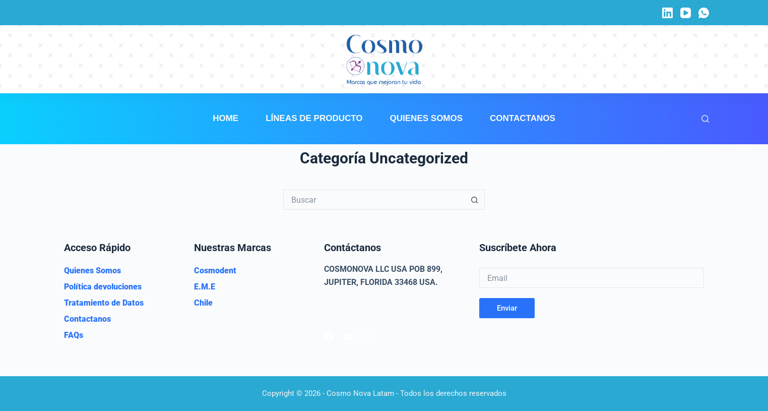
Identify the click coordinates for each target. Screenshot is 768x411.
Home (225, 118)
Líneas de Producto (314, 118)
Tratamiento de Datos (104, 303)
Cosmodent (215, 270)
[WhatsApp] (703, 13)
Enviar (507, 308)
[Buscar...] (374, 200)
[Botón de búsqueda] (475, 200)
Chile (203, 303)
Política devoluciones (103, 286)
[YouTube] (685, 13)
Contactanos (522, 118)
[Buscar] (705, 119)
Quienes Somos (426, 118)
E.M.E (204, 286)
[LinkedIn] (667, 13)
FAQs (73, 335)
